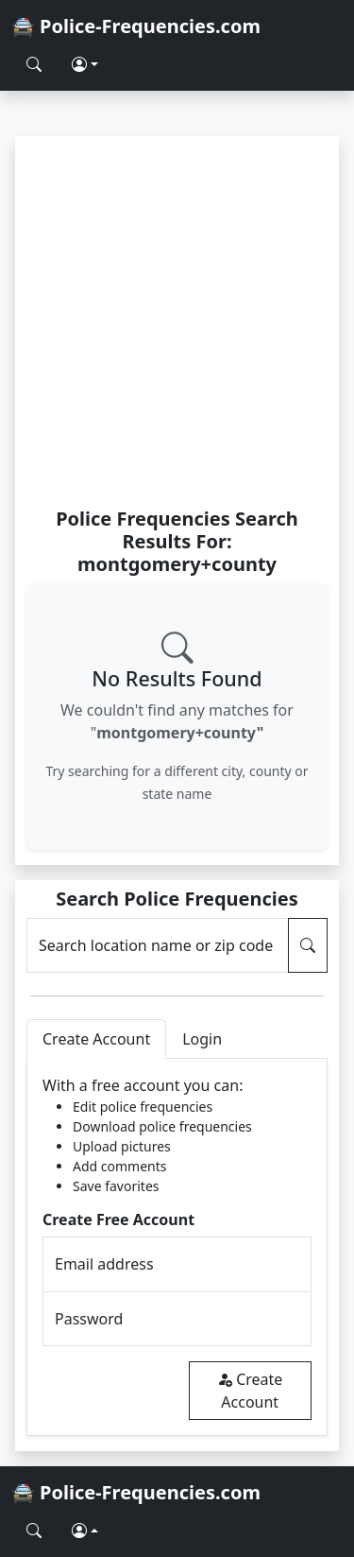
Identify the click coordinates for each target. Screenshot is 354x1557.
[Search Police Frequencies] (34, 64)
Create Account (249, 1390)
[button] (85, 64)
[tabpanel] (177, 1247)
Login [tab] (202, 1039)
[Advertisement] (177, 321)
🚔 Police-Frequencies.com (136, 26)
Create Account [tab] (96, 1039)
